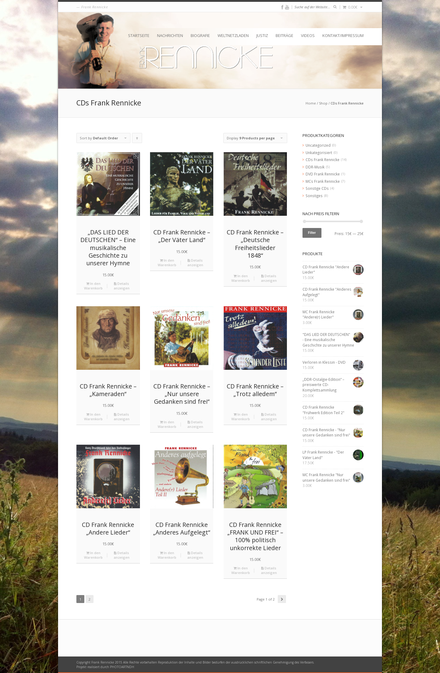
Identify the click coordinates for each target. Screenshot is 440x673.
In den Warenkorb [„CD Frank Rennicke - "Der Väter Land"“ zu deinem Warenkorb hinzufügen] (167, 262)
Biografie (200, 35)
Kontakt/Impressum (343, 35)
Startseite (138, 35)
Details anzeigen (122, 285)
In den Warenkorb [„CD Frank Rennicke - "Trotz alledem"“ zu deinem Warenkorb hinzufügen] (240, 416)
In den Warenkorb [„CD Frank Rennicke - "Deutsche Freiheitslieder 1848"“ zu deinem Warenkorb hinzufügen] (240, 278)
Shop (323, 103)
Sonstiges (314, 195)
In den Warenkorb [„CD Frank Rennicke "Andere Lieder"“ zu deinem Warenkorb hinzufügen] (93, 555)
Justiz (262, 35)
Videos (308, 35)
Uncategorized (318, 145)
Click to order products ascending (137, 139)
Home (311, 103)
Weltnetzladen (233, 35)
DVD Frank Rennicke (323, 173)
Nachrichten (170, 35)
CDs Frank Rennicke (322, 159)
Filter (312, 232)
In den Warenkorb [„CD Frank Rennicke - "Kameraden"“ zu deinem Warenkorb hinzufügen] (93, 416)
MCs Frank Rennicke (323, 181)
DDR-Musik (315, 166)
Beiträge (284, 35)
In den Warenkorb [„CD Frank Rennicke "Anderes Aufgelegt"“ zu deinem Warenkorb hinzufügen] (167, 555)
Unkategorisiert (319, 152)
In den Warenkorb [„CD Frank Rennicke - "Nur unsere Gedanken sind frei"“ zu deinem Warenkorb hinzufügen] (167, 424)
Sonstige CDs (317, 188)
